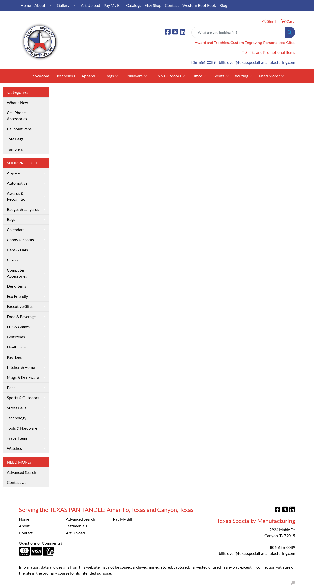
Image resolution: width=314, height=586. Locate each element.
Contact (172, 5)
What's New (17, 102)
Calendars (15, 229)
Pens (11, 387)
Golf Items (16, 336)
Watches (14, 448)
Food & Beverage (21, 316)
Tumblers (15, 149)
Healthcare (16, 347)
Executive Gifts (20, 306)
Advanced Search (21, 472)
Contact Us (16, 482)
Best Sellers (65, 75)
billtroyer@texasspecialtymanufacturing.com (257, 62)
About (39, 5)
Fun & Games (18, 326)
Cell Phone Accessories (17, 115)
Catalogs (133, 5)
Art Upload (90, 5)
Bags (112, 76)
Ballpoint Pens (19, 128)
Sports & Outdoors (23, 397)
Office (199, 76)
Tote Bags (15, 138)
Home (26, 5)
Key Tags (14, 357)
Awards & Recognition (17, 196)
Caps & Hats (17, 249)
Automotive (17, 183)
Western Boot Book (199, 5)
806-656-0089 (203, 62)
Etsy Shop (153, 5)
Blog (223, 5)
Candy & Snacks (20, 239)
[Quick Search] (238, 32)
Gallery (63, 5)
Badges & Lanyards (23, 209)
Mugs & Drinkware (23, 377)
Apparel (90, 76)
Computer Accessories (17, 273)
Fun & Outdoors (169, 76)
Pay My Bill (113, 5)
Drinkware (136, 76)
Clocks (12, 260)
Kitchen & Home (21, 367)
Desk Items (16, 286)
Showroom (39, 75)
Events (221, 76)
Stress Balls (16, 407)
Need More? (271, 76)
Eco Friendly (17, 296)
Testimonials (76, 525)
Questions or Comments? (40, 543)
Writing (243, 76)
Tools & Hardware (22, 428)
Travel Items (17, 438)
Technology (16, 417)
